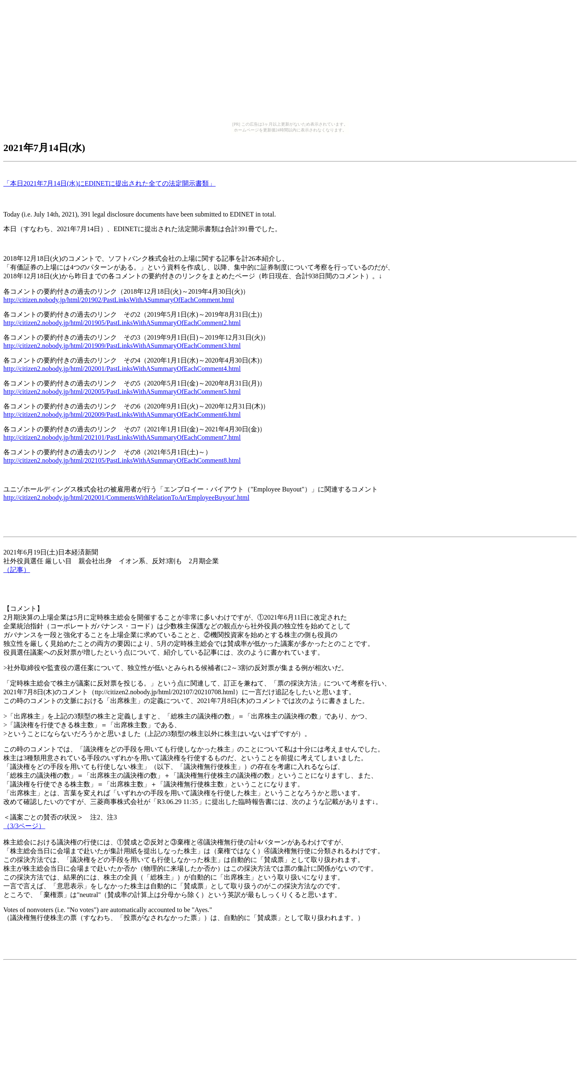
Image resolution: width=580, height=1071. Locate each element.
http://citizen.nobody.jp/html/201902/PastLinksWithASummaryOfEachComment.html (118, 299)
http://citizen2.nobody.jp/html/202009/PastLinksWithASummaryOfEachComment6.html (122, 414)
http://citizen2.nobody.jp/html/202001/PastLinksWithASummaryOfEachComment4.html (122, 368)
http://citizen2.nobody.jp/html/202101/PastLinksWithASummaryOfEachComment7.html (122, 437)
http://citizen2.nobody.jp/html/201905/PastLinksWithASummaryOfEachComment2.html (122, 322)
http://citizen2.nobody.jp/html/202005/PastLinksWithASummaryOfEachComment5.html (122, 391)
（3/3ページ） (24, 825)
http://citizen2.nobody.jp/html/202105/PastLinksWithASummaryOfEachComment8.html (122, 460)
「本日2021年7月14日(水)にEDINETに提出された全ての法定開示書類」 (109, 183)
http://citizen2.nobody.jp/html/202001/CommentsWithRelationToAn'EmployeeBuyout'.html (126, 497)
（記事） (16, 569)
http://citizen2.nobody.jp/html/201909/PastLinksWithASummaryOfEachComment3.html (122, 345)
